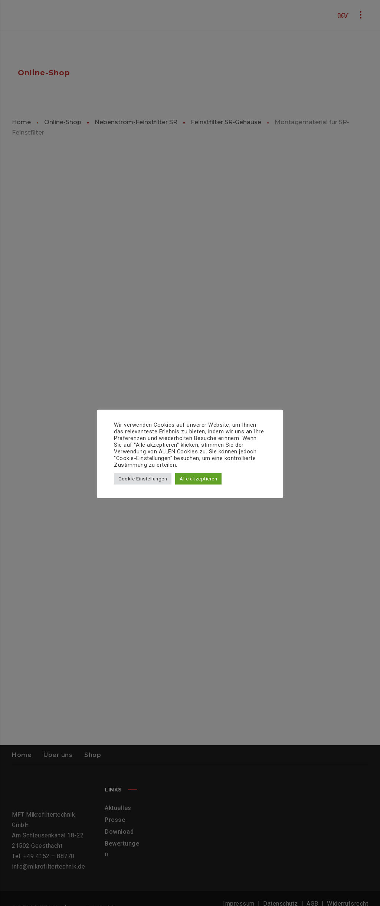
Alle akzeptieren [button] (198, 479)
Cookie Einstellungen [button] (142, 479)
